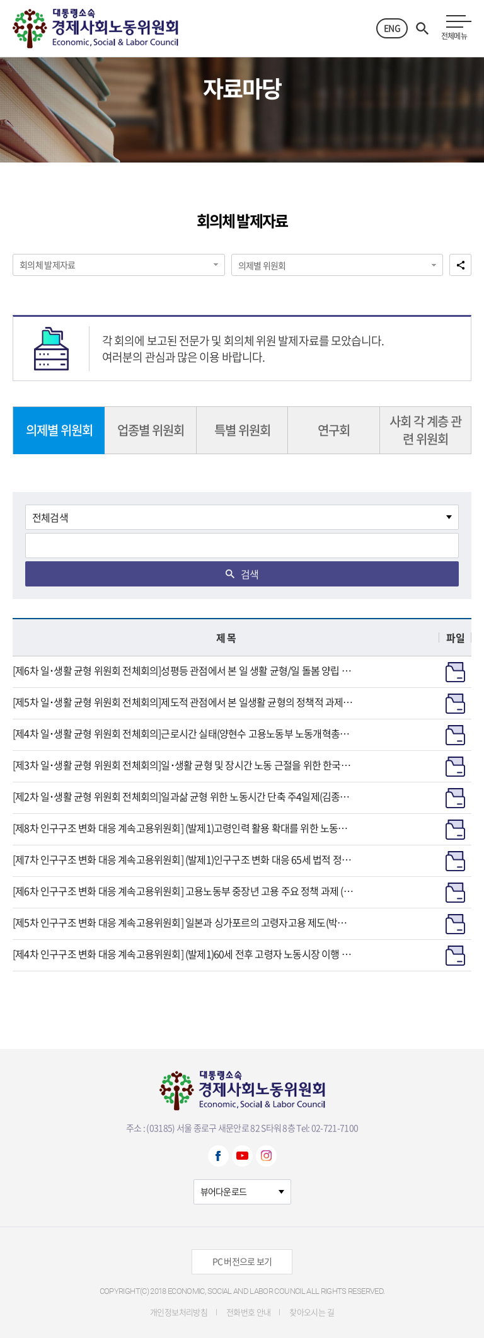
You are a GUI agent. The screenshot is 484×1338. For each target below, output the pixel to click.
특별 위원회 (242, 430)
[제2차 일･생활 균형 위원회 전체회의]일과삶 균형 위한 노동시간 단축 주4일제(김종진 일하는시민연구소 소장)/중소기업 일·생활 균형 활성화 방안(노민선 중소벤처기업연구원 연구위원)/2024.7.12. (183, 796)
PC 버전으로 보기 (242, 1261)
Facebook (218, 1156)
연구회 (334, 430)
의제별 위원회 (262, 265)
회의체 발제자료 (47, 264)
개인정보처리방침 (178, 1312)
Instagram (266, 1156)
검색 (249, 573)
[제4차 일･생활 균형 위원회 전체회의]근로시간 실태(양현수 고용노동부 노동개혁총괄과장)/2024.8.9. (183, 733)
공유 (460, 265)
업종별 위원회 (150, 430)
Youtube (242, 1156)
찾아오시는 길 (311, 1312)
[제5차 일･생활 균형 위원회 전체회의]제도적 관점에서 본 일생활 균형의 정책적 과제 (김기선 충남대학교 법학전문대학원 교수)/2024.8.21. (183, 702)
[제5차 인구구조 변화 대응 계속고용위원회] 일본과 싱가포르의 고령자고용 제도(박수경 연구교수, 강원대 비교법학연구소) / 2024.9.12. (183, 922)
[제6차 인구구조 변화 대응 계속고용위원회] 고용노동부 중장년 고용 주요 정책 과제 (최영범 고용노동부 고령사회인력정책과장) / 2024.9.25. (183, 891)
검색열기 (422, 28)
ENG (392, 27)
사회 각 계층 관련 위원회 (425, 430)
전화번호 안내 (248, 1312)
